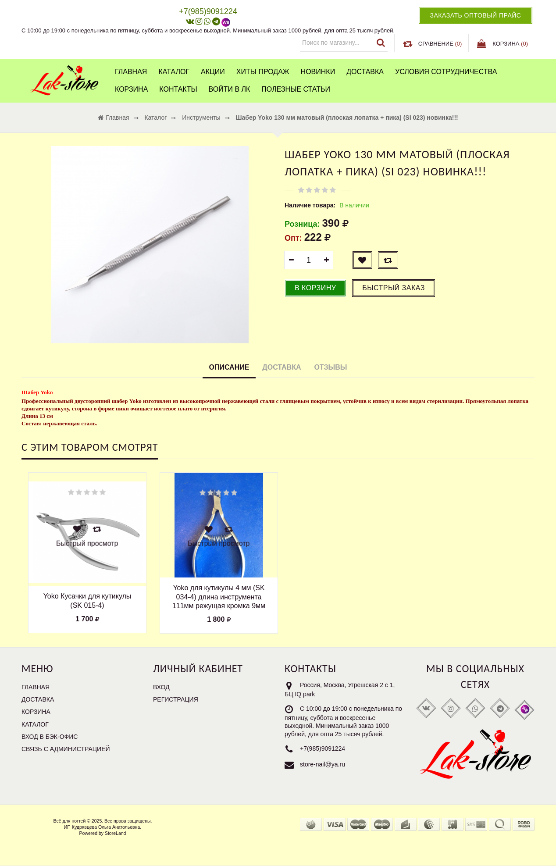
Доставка (365, 71)
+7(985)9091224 (322, 748)
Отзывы (330, 367)
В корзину (315, 288)
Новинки (318, 71)
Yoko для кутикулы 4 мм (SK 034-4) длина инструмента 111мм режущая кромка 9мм (218, 597)
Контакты (178, 89)
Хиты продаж (262, 71)
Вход (161, 687)
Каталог (173, 71)
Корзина (131, 89)
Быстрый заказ (393, 288)
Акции (213, 71)
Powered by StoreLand (102, 833)
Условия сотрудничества (446, 71)
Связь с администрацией (65, 748)
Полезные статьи (295, 89)
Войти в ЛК (229, 89)
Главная (131, 71)
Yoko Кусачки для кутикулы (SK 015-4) (87, 600)
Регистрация (175, 699)
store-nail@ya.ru (322, 764)
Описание (229, 367)
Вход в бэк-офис (49, 736)
